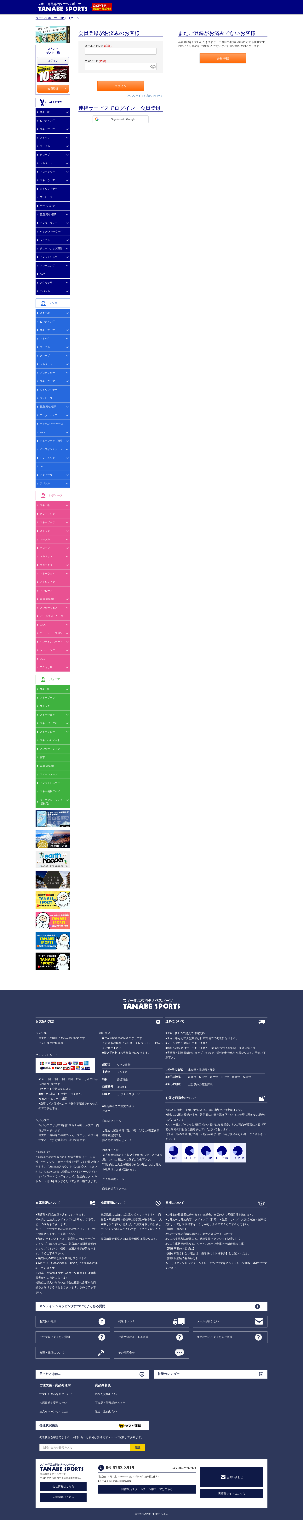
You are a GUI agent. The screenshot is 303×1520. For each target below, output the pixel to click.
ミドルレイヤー (48, 188)
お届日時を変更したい (53, 1402)
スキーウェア (47, 180)
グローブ (45, 154)
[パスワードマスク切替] (152, 66)
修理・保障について (52, 1352)
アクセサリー (47, 474)
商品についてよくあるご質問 (215, 1336)
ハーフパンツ (47, 205)
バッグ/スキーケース (51, 231)
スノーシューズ (48, 774)
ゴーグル (45, 146)
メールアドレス (98, 46)
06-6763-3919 (120, 1467)
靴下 (42, 757)
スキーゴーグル (48, 723)
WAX (43, 432)
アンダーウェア (48, 222)
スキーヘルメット (50, 740)
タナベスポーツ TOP (50, 18)
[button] (121, 119)
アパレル (45, 291)
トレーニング (47, 265)
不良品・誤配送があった (110, 1402)
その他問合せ (126, 1352)
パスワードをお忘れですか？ (145, 95)
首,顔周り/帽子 (48, 214)
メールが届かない (208, 1321)
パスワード (95, 61)
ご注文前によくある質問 (55, 1336)
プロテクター (47, 171)
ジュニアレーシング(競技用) (51, 802)
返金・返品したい (106, 1411)
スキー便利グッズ (50, 791)
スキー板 (45, 112)
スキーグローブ (48, 731)
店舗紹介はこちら (63, 1497)
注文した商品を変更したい (55, 1394)
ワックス (45, 239)
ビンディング (47, 120)
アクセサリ (46, 282)
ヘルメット (46, 163)
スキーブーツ (47, 129)
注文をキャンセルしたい (54, 1411)
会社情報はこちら (63, 1486)
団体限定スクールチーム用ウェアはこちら (147, 1489)
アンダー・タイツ (50, 748)
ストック (45, 137)
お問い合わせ (235, 1477)
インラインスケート (51, 256)
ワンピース (46, 197)
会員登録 (53, 88)
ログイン (53, 60)
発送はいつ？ (126, 1321)
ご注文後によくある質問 (133, 1336)
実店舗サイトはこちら (231, 1493)
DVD (42, 274)
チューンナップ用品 (51, 248)
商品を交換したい (106, 1394)
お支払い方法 (48, 1321)
